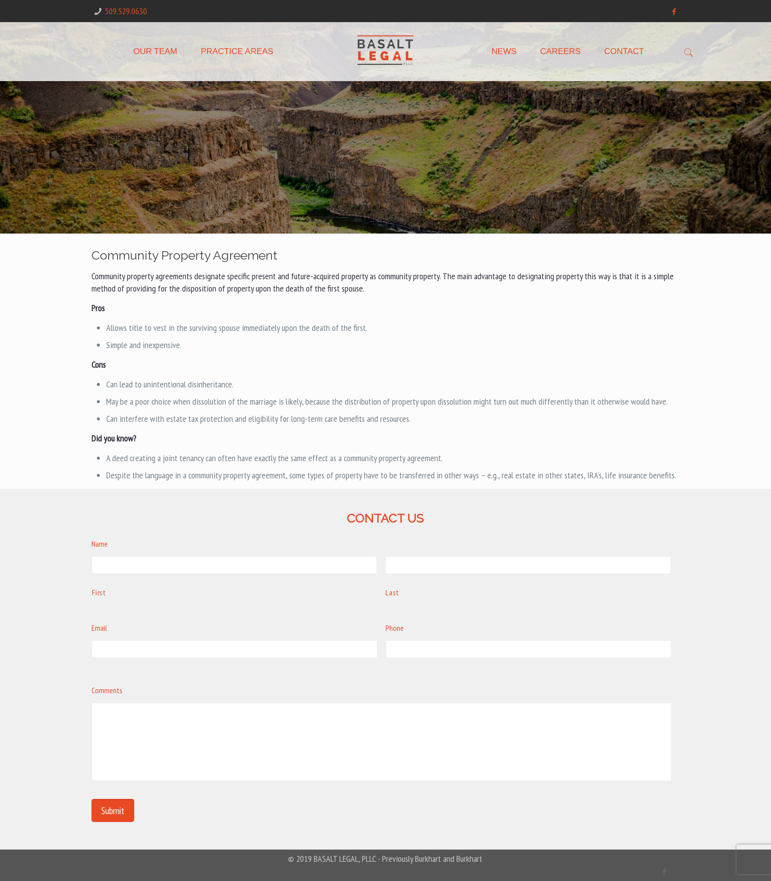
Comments (106, 690)
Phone (395, 628)
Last (392, 592)
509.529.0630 (126, 11)
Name (99, 544)
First (99, 592)
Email (99, 628)
